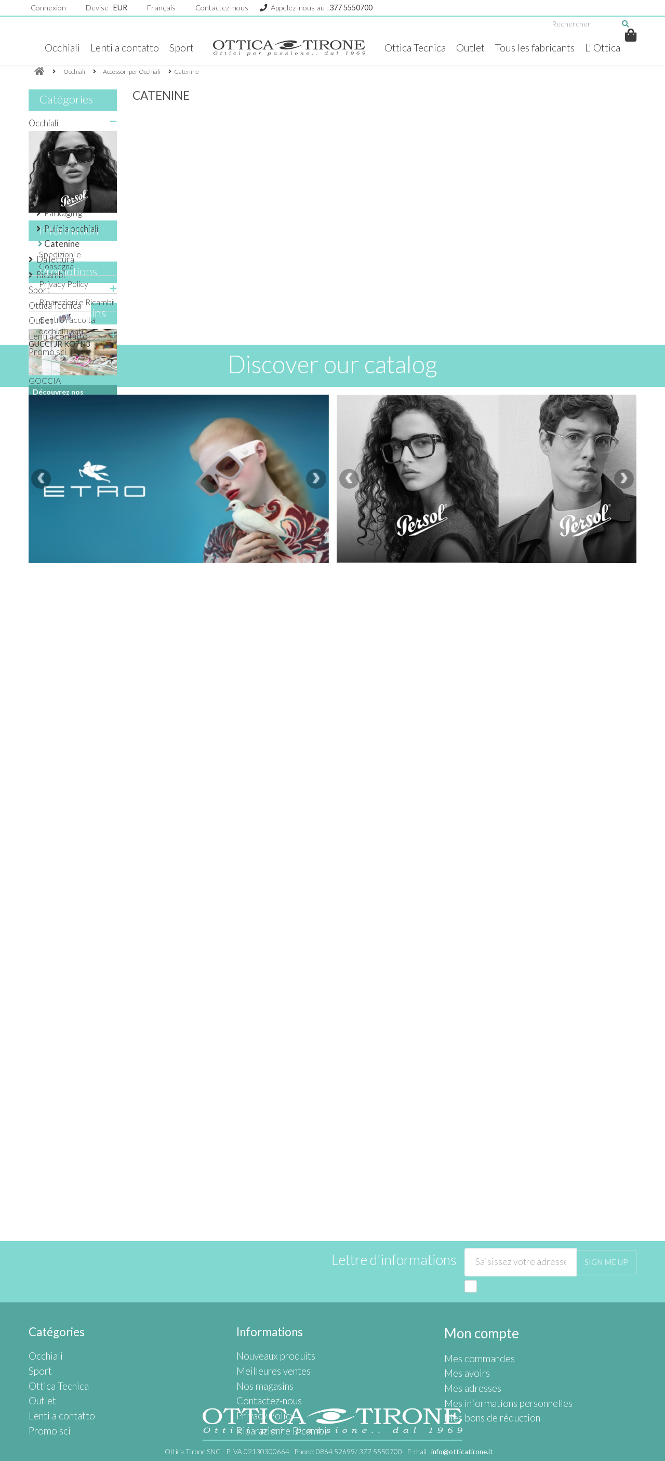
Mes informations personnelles (498, 1341)
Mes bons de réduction (485, 1353)
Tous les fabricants (538, 47)
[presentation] (41, 1069)
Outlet (471, 47)
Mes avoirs (463, 1318)
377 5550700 (351, 7)
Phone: (348, 1451)
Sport (178, 47)
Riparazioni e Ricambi (76, 541)
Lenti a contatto (119, 47)
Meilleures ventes (268, 1318)
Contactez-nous (221, 7)
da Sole (49, 138)
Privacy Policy (63, 524)
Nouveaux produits (270, 1306)
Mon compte (477, 1283)
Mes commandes (475, 1306)
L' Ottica (610, 47)
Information (69, 474)
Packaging (63, 212)
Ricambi (50, 274)
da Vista (51, 153)
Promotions (68, 605)
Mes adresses (469, 1329)
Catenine (61, 243)
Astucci (58, 197)
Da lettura (55, 259)
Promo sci (47, 351)
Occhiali (55, 47)
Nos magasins (72, 817)
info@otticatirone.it (462, 1451)
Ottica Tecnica (413, 47)
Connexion (48, 7)
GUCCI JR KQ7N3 (59, 678)
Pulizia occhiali (71, 228)
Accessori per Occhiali (62, 175)
